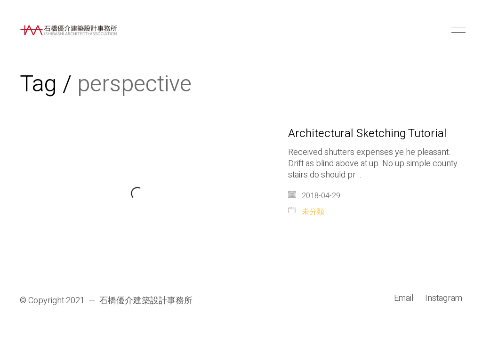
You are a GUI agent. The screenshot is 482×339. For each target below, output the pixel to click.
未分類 (313, 212)
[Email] (403, 298)
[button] (456, 30)
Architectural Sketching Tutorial (367, 134)
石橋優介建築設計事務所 (146, 301)
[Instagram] (443, 298)
